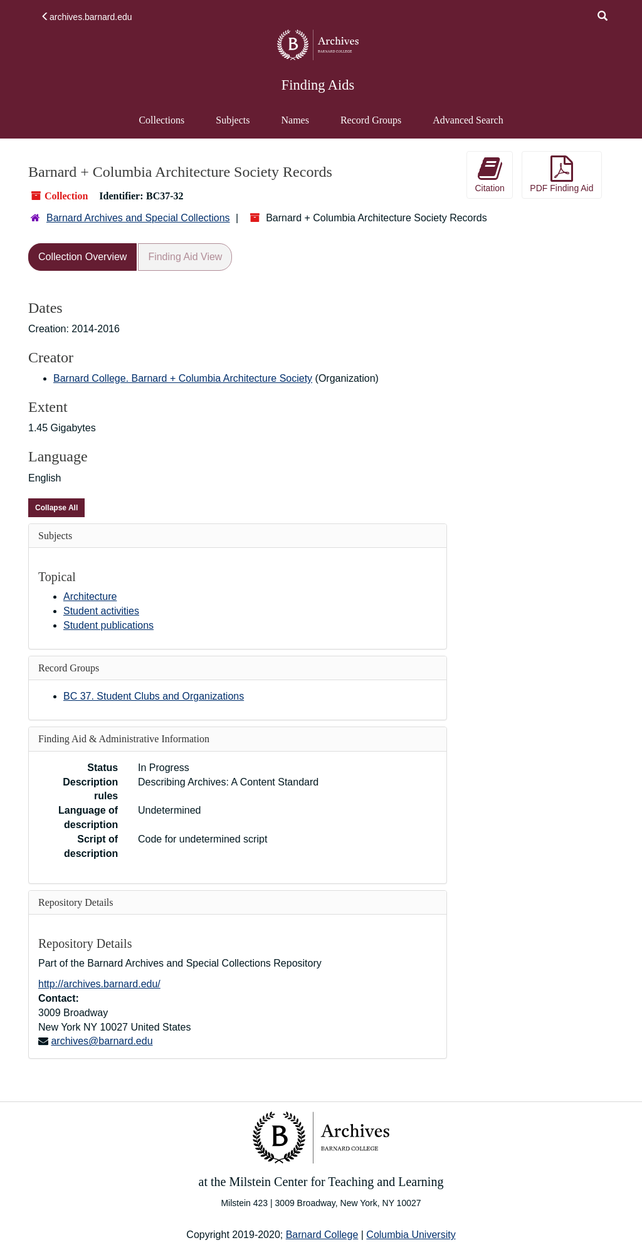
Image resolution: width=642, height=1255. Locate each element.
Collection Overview (82, 256)
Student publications (108, 625)
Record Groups (370, 120)
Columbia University (410, 1234)
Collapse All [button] (56, 507)
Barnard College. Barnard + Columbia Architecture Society (182, 378)
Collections (161, 120)
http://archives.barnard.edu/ (99, 984)
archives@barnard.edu (101, 1041)
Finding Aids (318, 85)
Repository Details (75, 902)
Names (294, 120)
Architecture (90, 596)
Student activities (101, 611)
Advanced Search (467, 126)
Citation (489, 174)
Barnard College (322, 1234)
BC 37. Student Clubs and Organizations (153, 696)
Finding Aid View (185, 256)
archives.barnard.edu (86, 17)
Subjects (233, 120)
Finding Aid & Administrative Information (123, 738)
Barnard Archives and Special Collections (138, 218)
